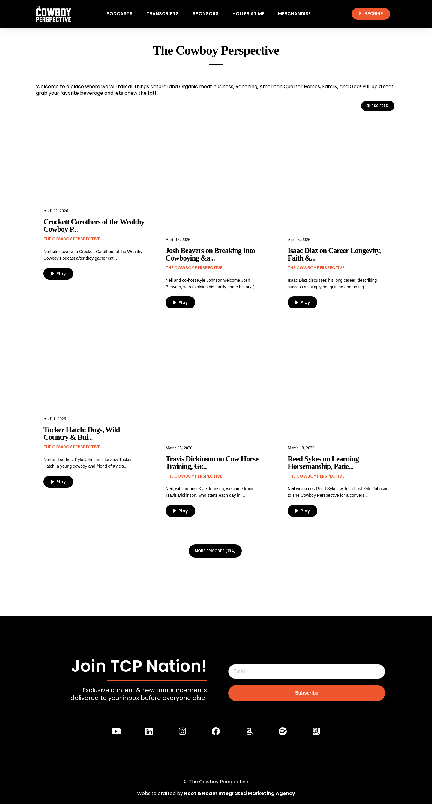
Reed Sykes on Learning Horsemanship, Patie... (323, 462)
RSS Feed (377, 105)
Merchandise (294, 13)
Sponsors (206, 13)
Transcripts (162, 13)
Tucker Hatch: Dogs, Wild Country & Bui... (82, 433)
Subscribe (306, 692)
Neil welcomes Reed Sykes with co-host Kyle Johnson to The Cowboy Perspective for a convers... (338, 492)
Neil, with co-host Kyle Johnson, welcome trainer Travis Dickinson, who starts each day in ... (211, 492)
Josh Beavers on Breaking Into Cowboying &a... (210, 254)
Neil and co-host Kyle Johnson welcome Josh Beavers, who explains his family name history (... (212, 283)
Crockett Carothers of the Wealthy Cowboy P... (94, 225)
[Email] (306, 671)
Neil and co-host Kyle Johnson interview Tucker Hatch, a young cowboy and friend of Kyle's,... (88, 463)
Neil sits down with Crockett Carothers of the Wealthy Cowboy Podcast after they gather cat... (93, 255)
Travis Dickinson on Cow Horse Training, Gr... (212, 462)
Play (58, 274)
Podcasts (119, 13)
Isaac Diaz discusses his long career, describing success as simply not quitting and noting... (332, 283)
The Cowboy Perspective (72, 239)
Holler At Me (248, 13)
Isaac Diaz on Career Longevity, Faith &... (334, 254)
